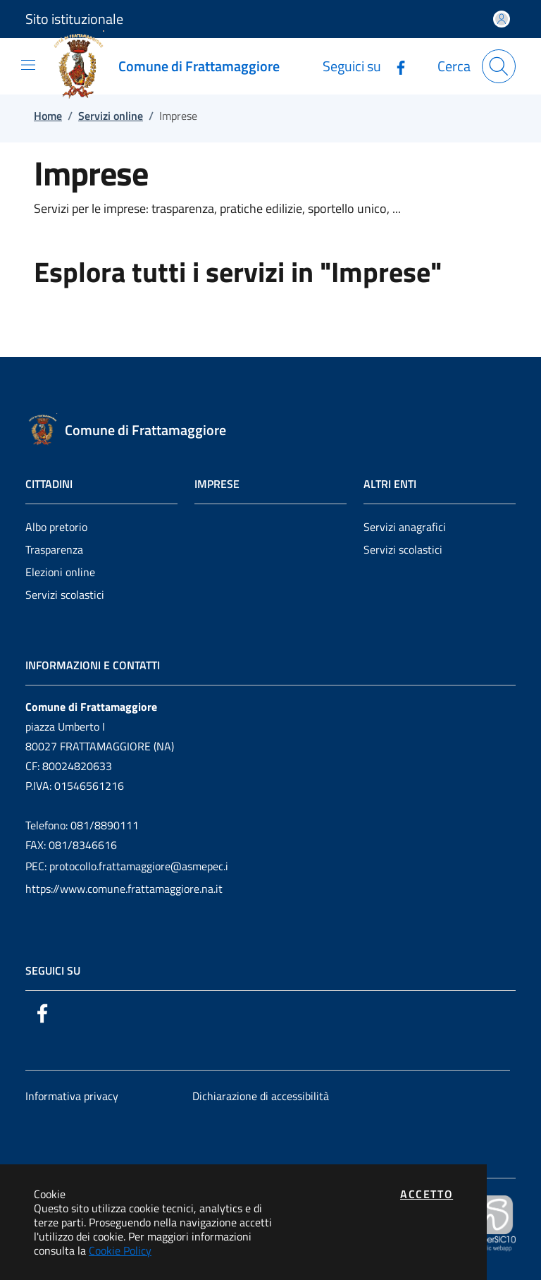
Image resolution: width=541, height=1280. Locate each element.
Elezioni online (60, 571)
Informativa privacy (71, 1095)
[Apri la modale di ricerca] (499, 66)
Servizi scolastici (64, 594)
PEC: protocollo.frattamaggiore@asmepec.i (126, 866)
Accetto (426, 1194)
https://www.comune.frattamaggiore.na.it (124, 888)
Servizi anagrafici (404, 526)
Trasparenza (54, 549)
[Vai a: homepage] (172, 66)
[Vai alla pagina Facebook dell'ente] (395, 65)
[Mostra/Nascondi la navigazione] (28, 64)
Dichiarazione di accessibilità (260, 1095)
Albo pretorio (56, 526)
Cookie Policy (120, 1250)
